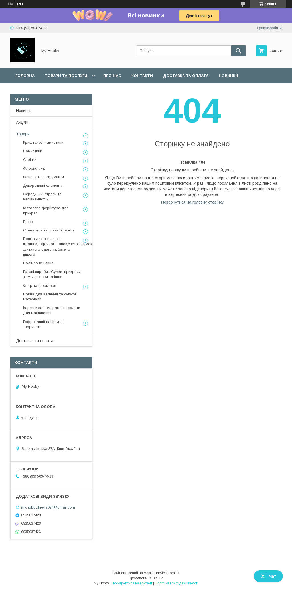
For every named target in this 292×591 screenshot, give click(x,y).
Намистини (32, 151)
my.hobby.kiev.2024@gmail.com (48, 507)
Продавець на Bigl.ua (146, 578)
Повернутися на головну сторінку (192, 202)
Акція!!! (22, 122)
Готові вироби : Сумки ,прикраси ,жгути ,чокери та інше (52, 274)
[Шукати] (238, 50)
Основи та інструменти (43, 177)
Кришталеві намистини (43, 142)
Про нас (112, 76)
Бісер (28, 222)
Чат (268, 576)
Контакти (142, 76)
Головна (25, 76)
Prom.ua (173, 573)
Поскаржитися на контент (131, 583)
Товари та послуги (66, 76)
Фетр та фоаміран (39, 285)
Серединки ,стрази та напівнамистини (42, 196)
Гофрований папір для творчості (43, 324)
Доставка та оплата (185, 76)
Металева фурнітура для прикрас (45, 210)
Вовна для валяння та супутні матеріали (50, 296)
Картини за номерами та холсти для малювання (51, 310)
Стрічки (29, 159)
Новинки (228, 76)
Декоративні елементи (43, 185)
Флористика (34, 168)
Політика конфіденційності (176, 583)
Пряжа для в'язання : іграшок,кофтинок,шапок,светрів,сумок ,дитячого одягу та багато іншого (57, 247)
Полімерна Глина (38, 263)
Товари (23, 134)
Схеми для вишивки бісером (48, 230)
